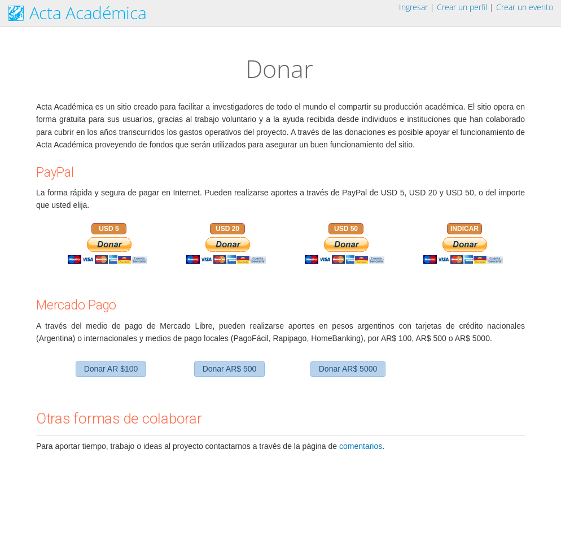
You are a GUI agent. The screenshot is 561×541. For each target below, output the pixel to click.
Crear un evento (524, 7)
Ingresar (413, 7)
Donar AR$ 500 (230, 368)
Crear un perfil (462, 7)
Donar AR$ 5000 (348, 368)
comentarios (360, 446)
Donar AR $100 (111, 368)
